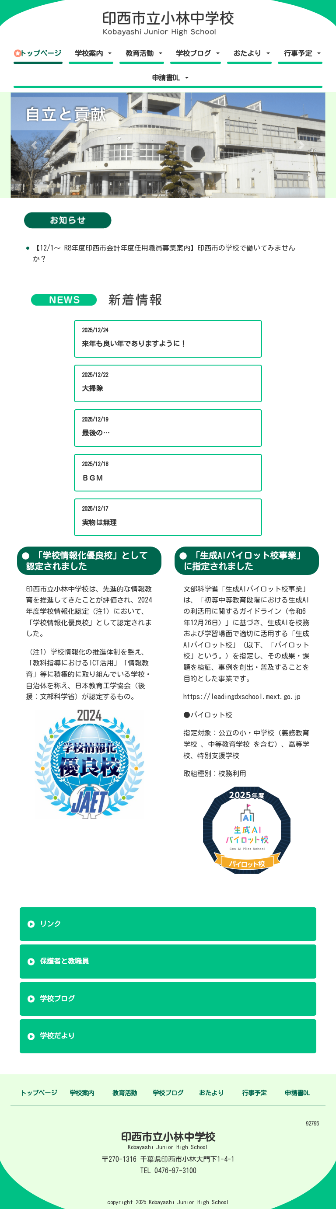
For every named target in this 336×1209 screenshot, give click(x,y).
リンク (50, 923)
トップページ (40, 53)
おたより (211, 1093)
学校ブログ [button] (195, 53)
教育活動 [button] (141, 53)
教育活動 (124, 1093)
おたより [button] (249, 53)
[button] (34, 145)
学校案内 (82, 1093)
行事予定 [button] (299, 53)
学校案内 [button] (90, 53)
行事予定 (254, 1093)
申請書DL (297, 1093)
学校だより (57, 1035)
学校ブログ (57, 998)
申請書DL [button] (167, 77)
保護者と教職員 (64, 961)
